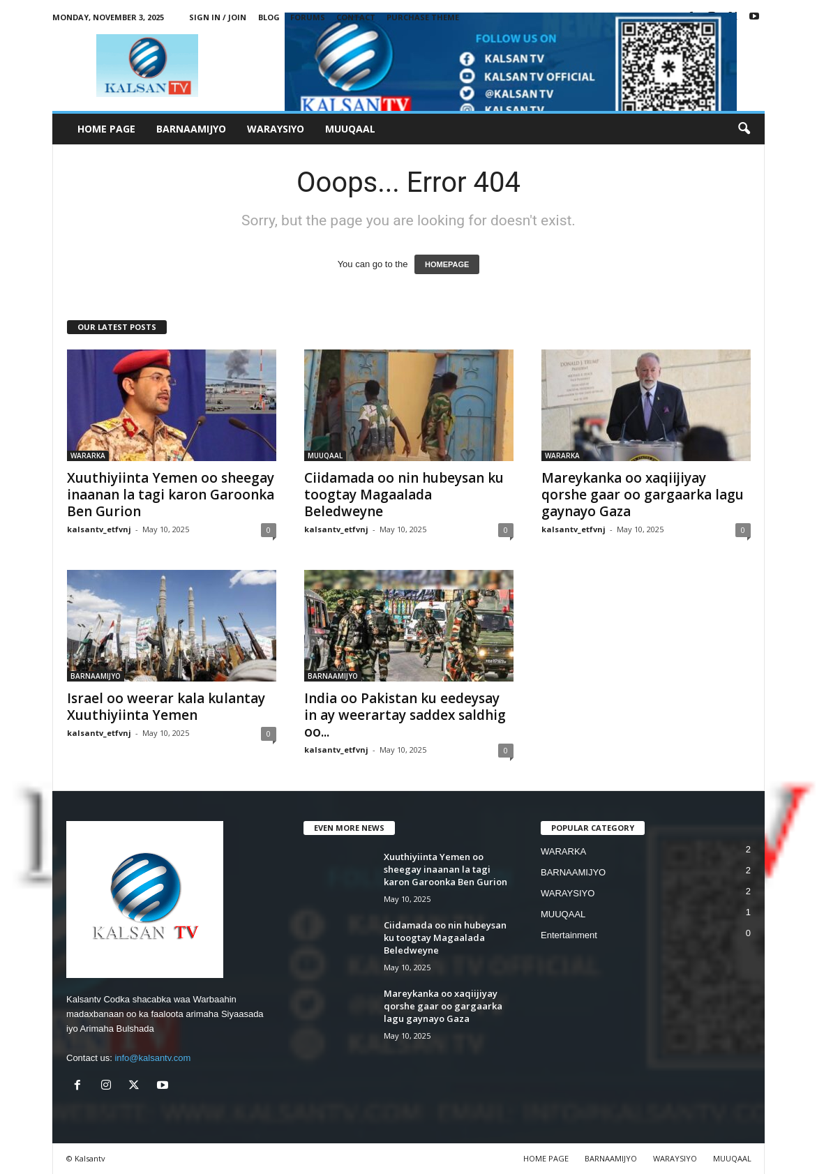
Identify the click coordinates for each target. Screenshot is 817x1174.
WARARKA (87, 455)
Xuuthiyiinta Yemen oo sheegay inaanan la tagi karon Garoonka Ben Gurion (170, 494)
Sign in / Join (217, 17)
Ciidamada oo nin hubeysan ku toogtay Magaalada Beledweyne (404, 494)
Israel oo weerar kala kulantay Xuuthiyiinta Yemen (166, 706)
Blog (269, 17)
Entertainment (569, 935)
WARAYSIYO (275, 128)
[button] (743, 129)
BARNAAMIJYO (191, 128)
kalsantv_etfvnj (99, 529)
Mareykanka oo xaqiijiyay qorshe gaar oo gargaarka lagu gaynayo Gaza (642, 494)
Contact (355, 17)
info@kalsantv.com (152, 1058)
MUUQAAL (350, 128)
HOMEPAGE (447, 264)
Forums (307, 17)
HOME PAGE (106, 128)
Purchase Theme (423, 17)
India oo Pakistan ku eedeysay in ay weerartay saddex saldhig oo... (405, 715)
